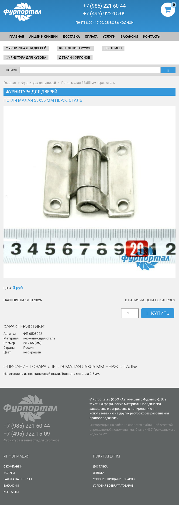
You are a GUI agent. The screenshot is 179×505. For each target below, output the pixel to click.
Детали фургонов (74, 57)
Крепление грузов (75, 48)
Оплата (91, 36)
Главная (16, 36)
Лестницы (113, 48)
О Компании (12, 466)
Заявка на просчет (17, 479)
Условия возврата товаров (113, 485)
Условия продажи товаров (113, 479)
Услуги (109, 36)
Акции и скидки (43, 36)
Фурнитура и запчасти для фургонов (31, 440)
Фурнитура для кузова (26, 57)
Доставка (71, 36)
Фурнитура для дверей (26, 48)
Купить (157, 313)
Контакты (151, 36)
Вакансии (129, 36)
